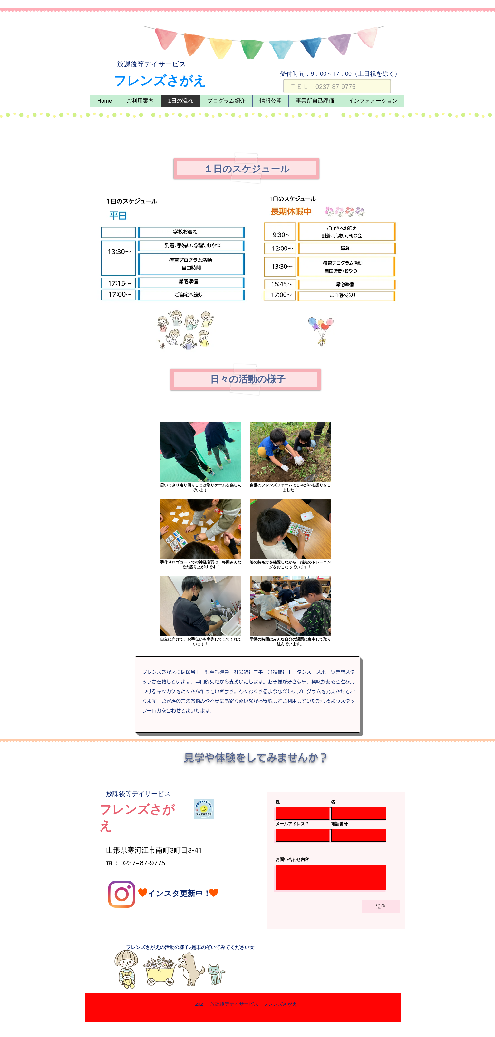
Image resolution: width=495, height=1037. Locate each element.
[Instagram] (121, 894)
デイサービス (151, 794)
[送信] (381, 906)
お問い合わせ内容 (292, 859)
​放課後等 (119, 794)
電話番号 (339, 824)
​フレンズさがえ (159, 81)
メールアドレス (290, 824)
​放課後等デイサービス (151, 64)
